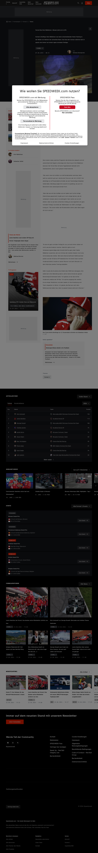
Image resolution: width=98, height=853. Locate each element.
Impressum (24, 143)
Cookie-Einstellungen (72, 143)
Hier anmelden (67, 112)
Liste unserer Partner (68, 137)
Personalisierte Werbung (32, 121)
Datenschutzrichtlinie (46, 143)
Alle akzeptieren (32, 107)
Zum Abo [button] (67, 107)
